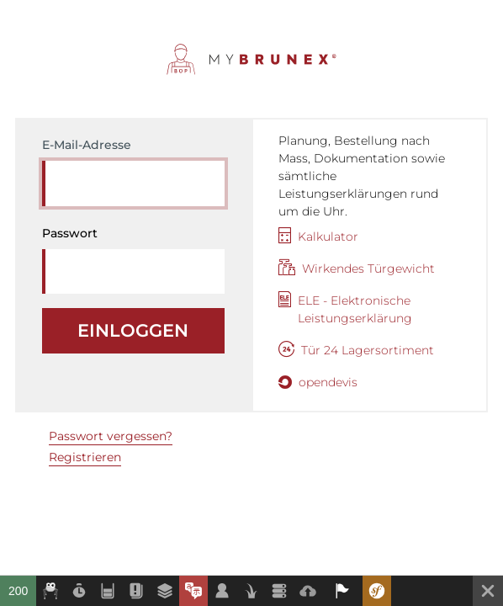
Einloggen (132, 330)
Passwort (70, 233)
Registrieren (85, 457)
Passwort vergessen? (110, 436)
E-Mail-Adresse (86, 144)
